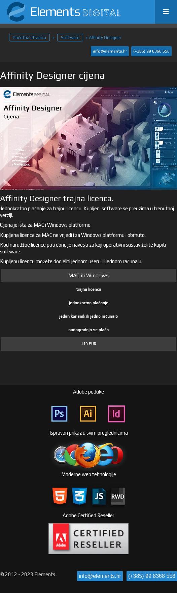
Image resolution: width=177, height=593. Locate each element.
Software (70, 37)
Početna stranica (29, 37)
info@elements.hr (110, 51)
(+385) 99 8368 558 (151, 51)
